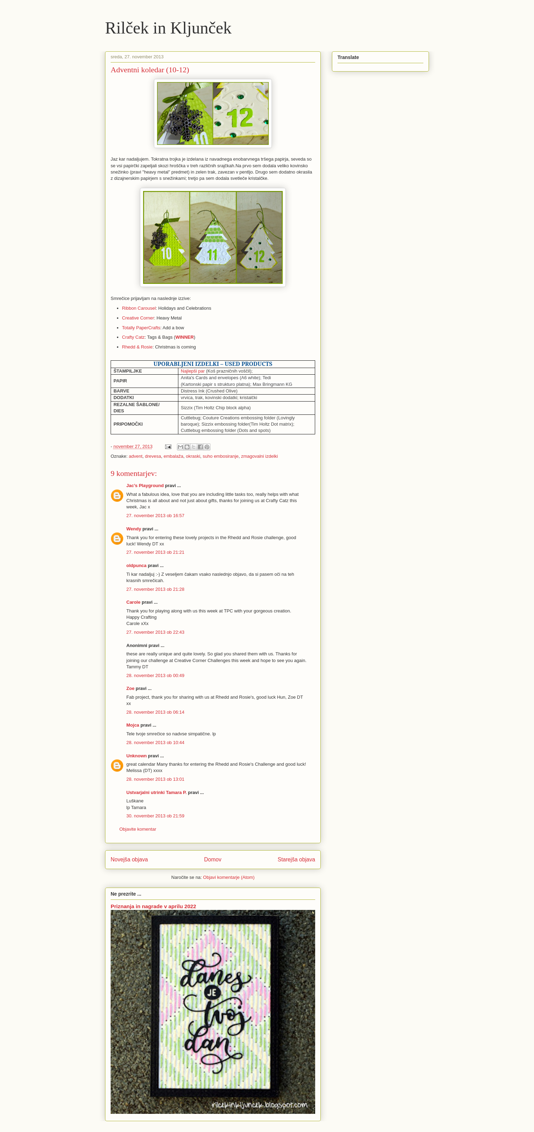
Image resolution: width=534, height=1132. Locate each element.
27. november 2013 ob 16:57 (155, 515)
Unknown (136, 755)
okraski (193, 456)
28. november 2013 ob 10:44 (155, 742)
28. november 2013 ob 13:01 (155, 779)
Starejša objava (297, 859)
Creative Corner (138, 318)
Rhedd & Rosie (137, 347)
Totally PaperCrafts (141, 327)
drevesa (153, 456)
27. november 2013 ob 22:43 (155, 632)
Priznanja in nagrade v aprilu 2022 (153, 906)
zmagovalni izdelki (259, 456)
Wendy (133, 528)
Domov (212, 859)
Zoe (130, 688)
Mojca (132, 725)
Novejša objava (129, 859)
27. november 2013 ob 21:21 (155, 552)
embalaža (173, 456)
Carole (133, 602)
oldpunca (136, 565)
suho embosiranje (221, 456)
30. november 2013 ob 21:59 (155, 815)
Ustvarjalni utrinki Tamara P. (156, 792)
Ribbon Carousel (139, 308)
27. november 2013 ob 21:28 (155, 589)
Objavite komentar (137, 829)
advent (135, 456)
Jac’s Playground (145, 485)
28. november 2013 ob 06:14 (155, 712)
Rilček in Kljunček (168, 28)
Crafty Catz (133, 337)
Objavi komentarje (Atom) (228, 877)
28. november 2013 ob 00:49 (155, 675)
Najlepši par (193, 371)
